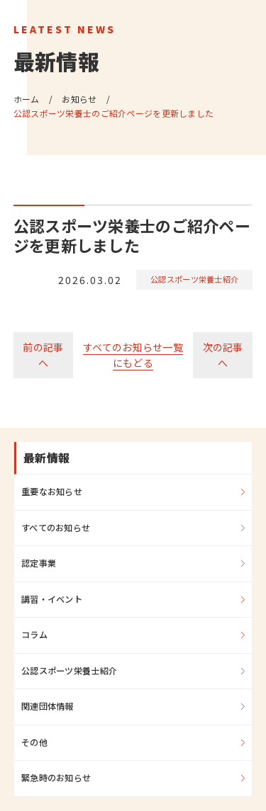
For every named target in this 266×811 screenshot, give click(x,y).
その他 (34, 742)
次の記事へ (223, 355)
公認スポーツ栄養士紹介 (194, 279)
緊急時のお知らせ (56, 777)
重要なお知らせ (51, 491)
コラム (34, 634)
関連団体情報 (47, 706)
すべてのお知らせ (55, 527)
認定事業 (38, 563)
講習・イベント (51, 599)
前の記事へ (43, 355)
